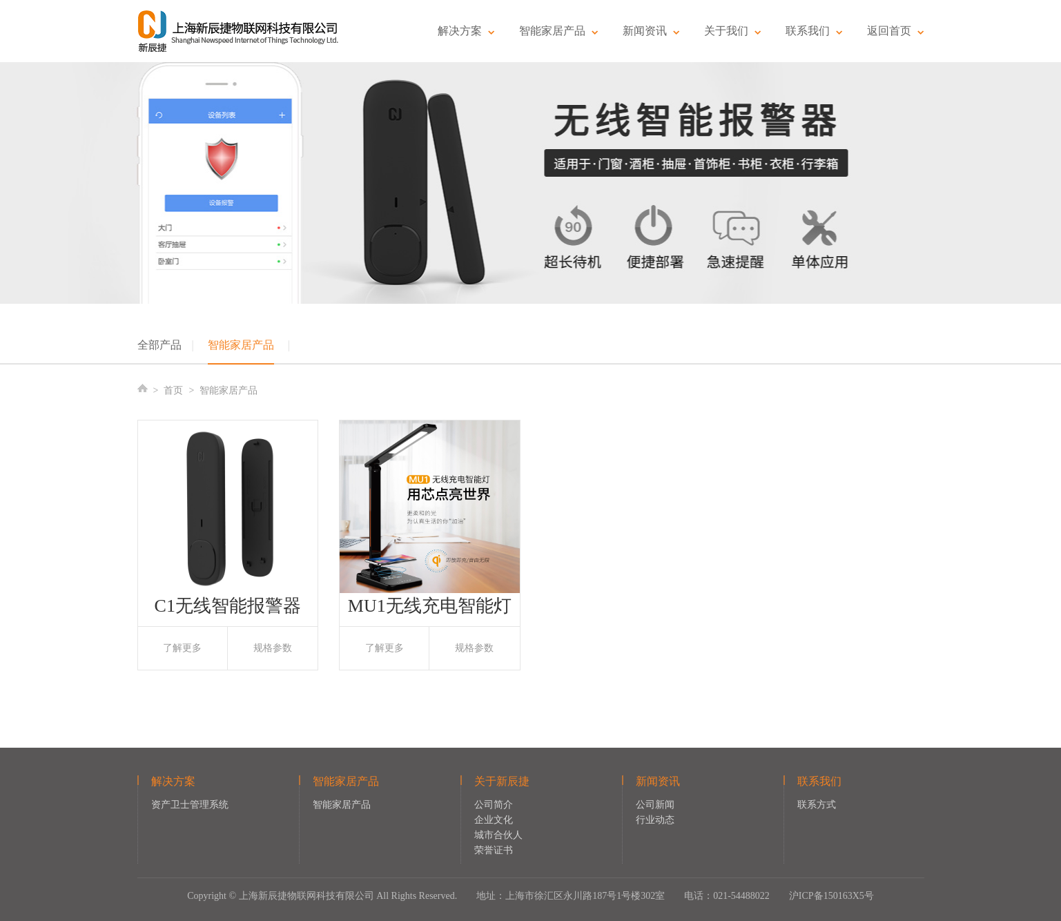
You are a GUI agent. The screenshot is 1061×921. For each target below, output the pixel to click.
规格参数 (272, 648)
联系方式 (816, 804)
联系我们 (814, 31)
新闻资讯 (651, 31)
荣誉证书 (493, 850)
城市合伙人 (498, 835)
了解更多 (182, 648)
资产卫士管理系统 (189, 804)
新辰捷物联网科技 (238, 31)
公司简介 (493, 804)
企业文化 (493, 820)
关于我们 (732, 31)
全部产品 (159, 345)
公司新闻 (655, 804)
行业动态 (655, 820)
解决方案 (466, 31)
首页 (173, 390)
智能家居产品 (558, 31)
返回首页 (895, 31)
